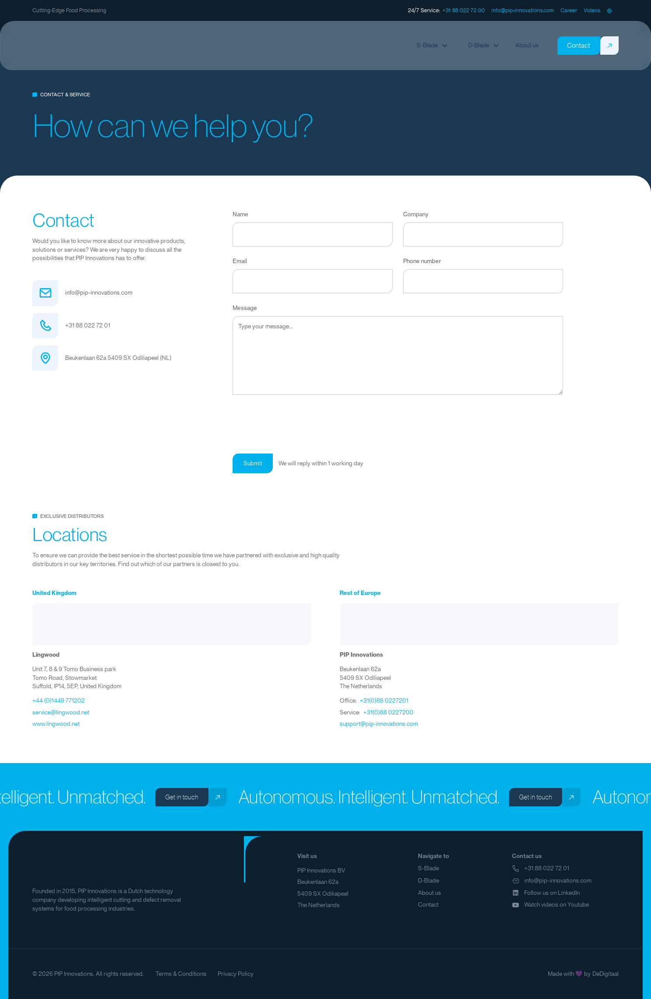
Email (240, 261)
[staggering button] (463, 10)
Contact (428, 904)
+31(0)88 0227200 (388, 712)
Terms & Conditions (181, 974)
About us (429, 893)
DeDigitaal (605, 974)
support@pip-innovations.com (379, 724)
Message (245, 308)
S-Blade (428, 868)
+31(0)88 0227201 (384, 700)
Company (415, 214)
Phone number (422, 261)
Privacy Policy (236, 974)
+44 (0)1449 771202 (58, 700)
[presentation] (299, 422)
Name (240, 214)
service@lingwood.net (60, 712)
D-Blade (428, 880)
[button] (609, 10)
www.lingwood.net (56, 724)
